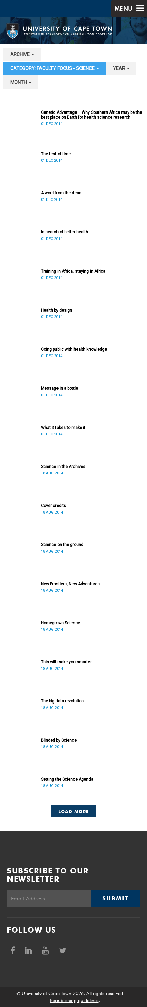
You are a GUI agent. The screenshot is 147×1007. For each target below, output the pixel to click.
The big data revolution (62, 701)
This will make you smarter (66, 662)
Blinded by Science (59, 740)
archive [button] (22, 54)
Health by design (56, 310)
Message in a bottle (59, 388)
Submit (115, 898)
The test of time (56, 154)
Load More (73, 811)
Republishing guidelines (74, 1000)
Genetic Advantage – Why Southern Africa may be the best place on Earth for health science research (91, 115)
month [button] (20, 82)
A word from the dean (61, 193)
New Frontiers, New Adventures (70, 583)
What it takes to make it (63, 427)
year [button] (121, 68)
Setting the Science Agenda (67, 779)
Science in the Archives (63, 466)
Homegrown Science (60, 623)
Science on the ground (62, 544)
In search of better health (64, 232)
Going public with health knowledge (74, 349)
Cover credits (53, 505)
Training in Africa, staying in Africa (73, 271)
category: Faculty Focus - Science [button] (54, 68)
